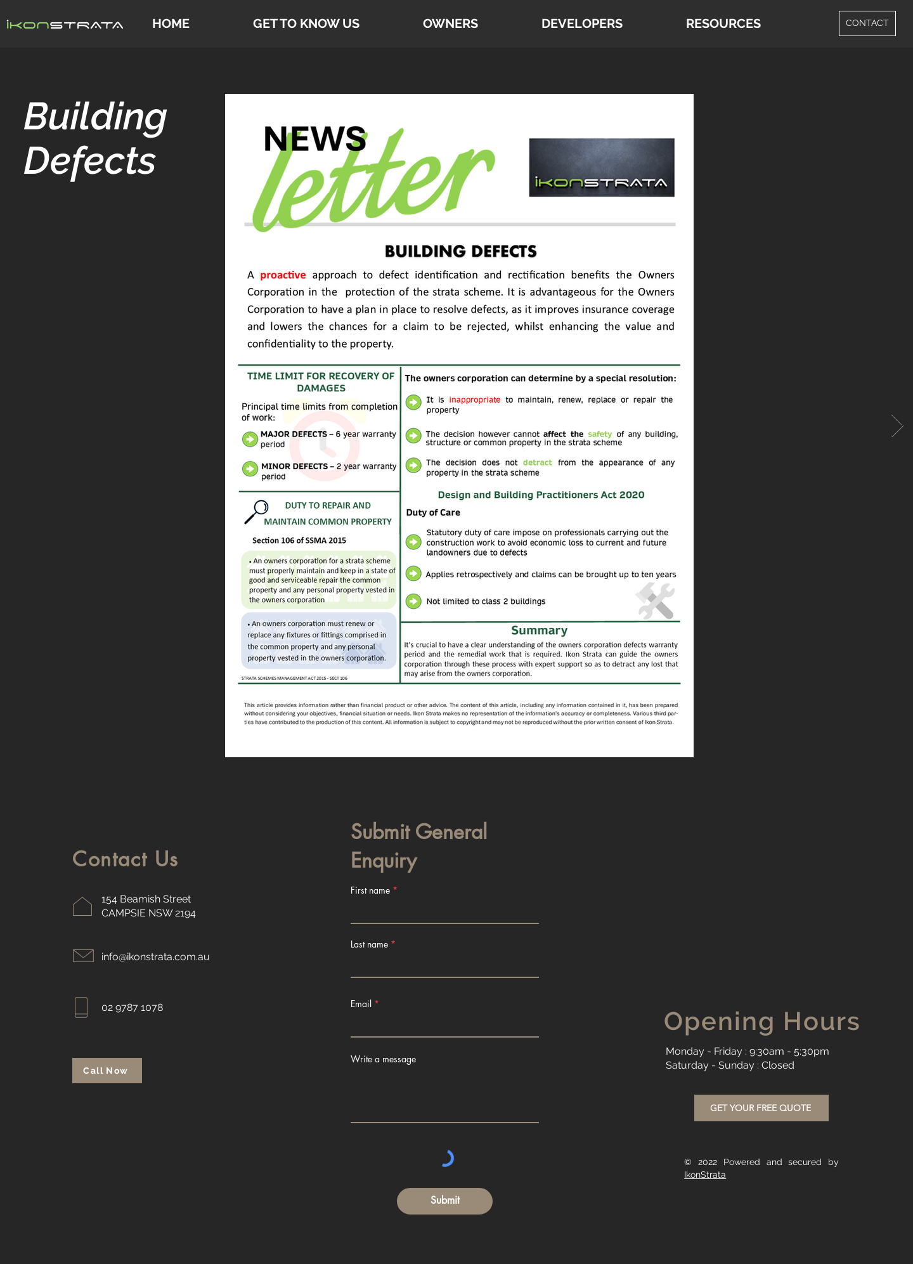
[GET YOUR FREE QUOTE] (761, 1108)
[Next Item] (897, 426)
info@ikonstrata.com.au (155, 957)
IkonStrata (705, 1175)
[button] (723, 23)
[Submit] (445, 1201)
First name (370, 890)
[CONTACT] (867, 23)
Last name (369, 944)
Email (361, 1004)
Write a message (383, 1059)
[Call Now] (107, 1070)
